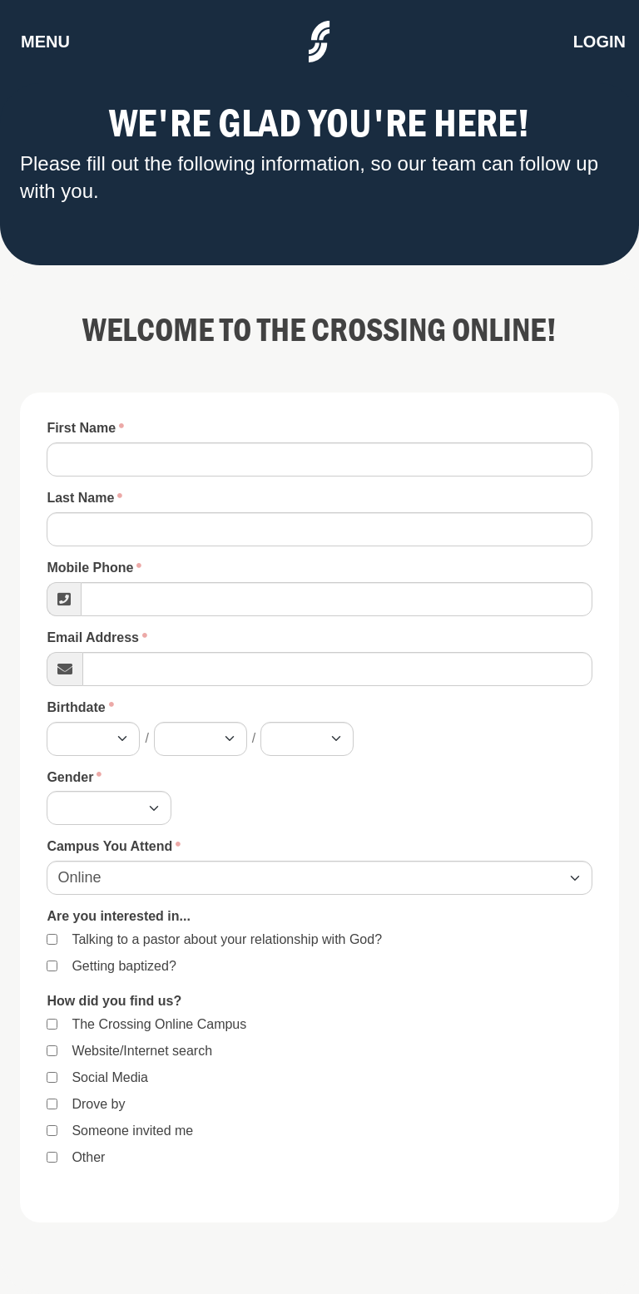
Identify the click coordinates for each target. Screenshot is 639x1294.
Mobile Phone (90, 568)
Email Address (93, 637)
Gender (70, 777)
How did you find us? (114, 1001)
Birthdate (76, 707)
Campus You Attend (109, 846)
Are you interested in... (118, 916)
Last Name (80, 498)
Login (599, 41)
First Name (81, 428)
